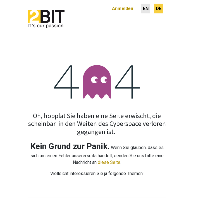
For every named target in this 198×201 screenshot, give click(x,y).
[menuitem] (145, 8)
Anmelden (122, 8)
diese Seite (109, 162)
